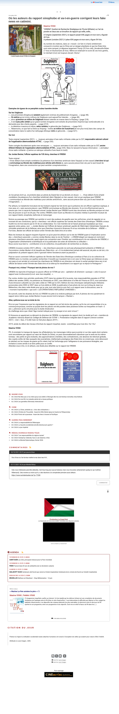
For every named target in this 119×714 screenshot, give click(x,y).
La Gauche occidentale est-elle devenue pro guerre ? (35, 425)
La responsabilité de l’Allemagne (29, 422)
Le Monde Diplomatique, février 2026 (30, 440)
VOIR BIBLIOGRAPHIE (58, 618)
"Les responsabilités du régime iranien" (31, 435)
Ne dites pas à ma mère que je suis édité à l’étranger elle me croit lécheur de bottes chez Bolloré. (50, 397)
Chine (12, 407)
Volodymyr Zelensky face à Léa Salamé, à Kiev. (34, 438)
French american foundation (84, 224)
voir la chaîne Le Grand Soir (59, 543)
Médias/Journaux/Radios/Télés (24, 433)
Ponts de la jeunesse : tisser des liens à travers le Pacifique (38, 414)
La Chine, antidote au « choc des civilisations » (34, 410)
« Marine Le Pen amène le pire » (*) (25, 591)
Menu (111, 2)
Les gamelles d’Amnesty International (30, 401)
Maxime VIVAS (16, 394)
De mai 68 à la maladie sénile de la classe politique (35, 399)
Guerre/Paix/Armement (20, 420)
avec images (62, 662)
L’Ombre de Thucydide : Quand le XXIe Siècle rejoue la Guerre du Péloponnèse (44, 412)
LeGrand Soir (96, 2)
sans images (62, 660)
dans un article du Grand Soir (48, 195)
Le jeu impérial (23, 427)
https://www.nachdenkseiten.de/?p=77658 (26, 475)
